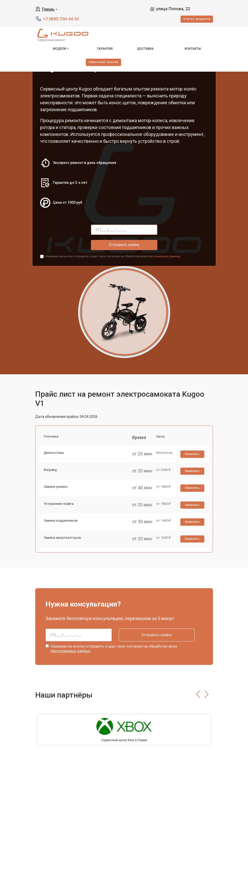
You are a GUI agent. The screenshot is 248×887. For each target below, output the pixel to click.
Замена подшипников (61, 525)
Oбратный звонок (103, 62)
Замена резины (56, 489)
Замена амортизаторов (62, 542)
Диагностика (54, 454)
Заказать (191, 455)
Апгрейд (50, 471)
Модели (59, 48)
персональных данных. (164, 256)
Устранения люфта (59, 507)
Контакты (193, 48)
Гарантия (105, 48)
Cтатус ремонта (196, 19)
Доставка (145, 48)
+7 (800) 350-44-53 (61, 19)
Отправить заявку (124, 245)
